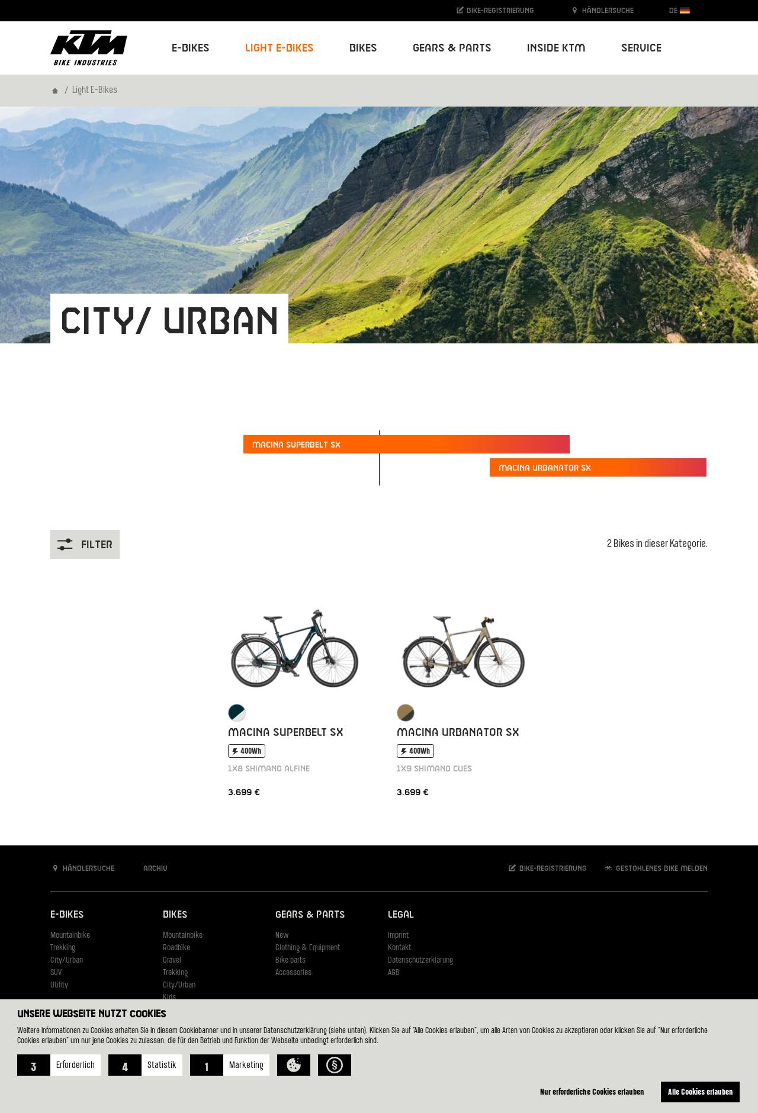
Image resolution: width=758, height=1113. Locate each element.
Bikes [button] (363, 48)
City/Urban (66, 960)
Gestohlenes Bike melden (655, 868)
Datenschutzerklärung (420, 960)
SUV (56, 973)
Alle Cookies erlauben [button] (700, 1091)
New (281, 935)
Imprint (398, 935)
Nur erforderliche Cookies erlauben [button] (592, 1091)
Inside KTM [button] (556, 48)
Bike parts (290, 960)
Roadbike (176, 948)
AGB (394, 973)
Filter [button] (85, 544)
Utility (59, 985)
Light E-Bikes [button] (279, 48)
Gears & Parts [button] (452, 48)
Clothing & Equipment (307, 948)
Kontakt (399, 948)
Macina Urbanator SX (545, 468)
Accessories (293, 973)
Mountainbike (70, 935)
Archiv (149, 868)
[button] (59, 1065)
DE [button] (679, 10)
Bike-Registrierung (495, 10)
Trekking (62, 948)
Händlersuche (602, 10)
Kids (169, 997)
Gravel (172, 960)
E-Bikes (66, 915)
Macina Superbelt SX (296, 445)
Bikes (175, 915)
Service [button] (641, 48)
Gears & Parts (310, 915)
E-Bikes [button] (191, 48)
